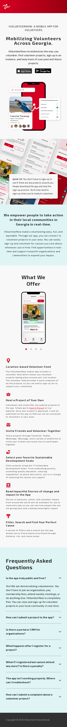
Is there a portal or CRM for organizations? (33, 631)
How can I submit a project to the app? (33, 617)
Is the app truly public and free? (33, 578)
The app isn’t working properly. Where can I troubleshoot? (33, 680)
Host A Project (36, 408)
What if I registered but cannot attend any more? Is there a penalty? (33, 663)
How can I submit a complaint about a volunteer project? (33, 696)
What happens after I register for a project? (33, 647)
